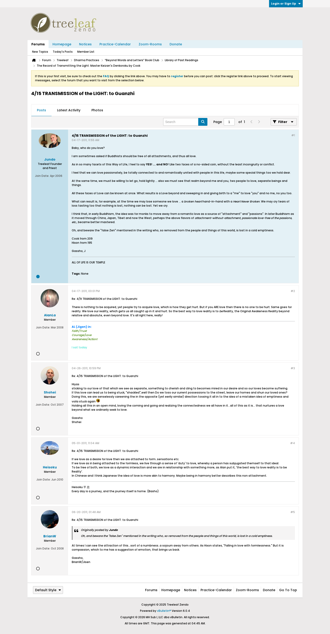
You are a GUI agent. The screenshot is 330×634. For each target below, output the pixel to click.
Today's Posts (63, 52)
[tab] (41, 110)
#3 (293, 368)
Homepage (61, 44)
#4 (292, 443)
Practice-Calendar (115, 44)
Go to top (288, 590)
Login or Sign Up (286, 3)
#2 (293, 291)
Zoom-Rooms (150, 44)
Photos (97, 110)
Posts (41, 110)
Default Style (48, 590)
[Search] (185, 122)
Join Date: (42, 176)
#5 (292, 512)
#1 (293, 135)
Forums (38, 44)
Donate (176, 44)
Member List (85, 52)
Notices (85, 44)
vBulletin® (164, 611)
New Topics (40, 52)
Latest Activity (68, 110)
